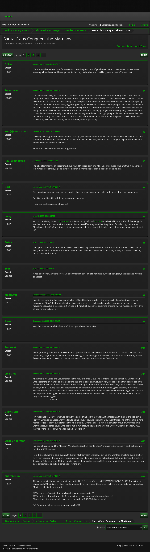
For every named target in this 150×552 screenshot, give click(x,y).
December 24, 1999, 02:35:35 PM (46, 131)
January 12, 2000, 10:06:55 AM (45, 160)
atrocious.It (64, 221)
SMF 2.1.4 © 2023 (10, 545)
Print (144, 55)
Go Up (6, 515)
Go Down (7, 55)
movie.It (98, 221)
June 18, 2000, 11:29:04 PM (44, 216)
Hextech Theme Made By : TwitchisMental (20, 549)
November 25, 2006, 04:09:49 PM (46, 64)
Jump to (100, 527)
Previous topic (125, 46)
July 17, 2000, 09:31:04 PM (43, 242)
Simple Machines (24, 545)
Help (119, 545)
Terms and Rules (130, 545)
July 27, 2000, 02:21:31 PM (43, 268)
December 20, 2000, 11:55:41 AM (46, 321)
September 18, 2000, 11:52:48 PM (47, 295)
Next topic (140, 46)
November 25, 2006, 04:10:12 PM (46, 90)
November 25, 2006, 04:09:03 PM (46, 187)
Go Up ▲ (143, 545)
